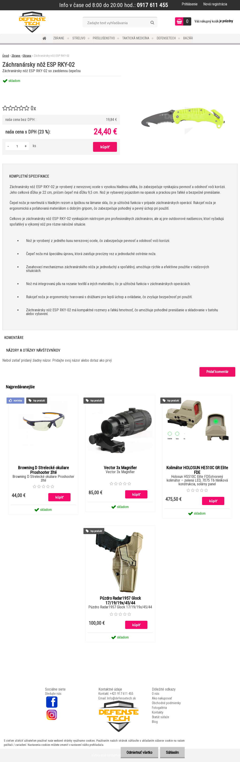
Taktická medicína (135, 38)
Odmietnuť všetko (139, 752)
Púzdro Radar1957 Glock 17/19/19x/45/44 (120, 600)
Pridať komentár (217, 372)
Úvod (5, 55)
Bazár (188, 38)
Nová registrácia (215, 4)
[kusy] (17, 146)
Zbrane (59, 38)
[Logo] (32, 22)
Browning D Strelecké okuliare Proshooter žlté (43, 470)
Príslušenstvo (104, 38)
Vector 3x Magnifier (120, 467)
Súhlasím (172, 752)
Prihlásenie (190, 4)
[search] (152, 22)
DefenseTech (166, 38)
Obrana (26, 55)
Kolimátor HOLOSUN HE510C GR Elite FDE (197, 470)
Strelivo (78, 38)
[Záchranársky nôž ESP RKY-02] (183, 76)
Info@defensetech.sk (121, 698)
